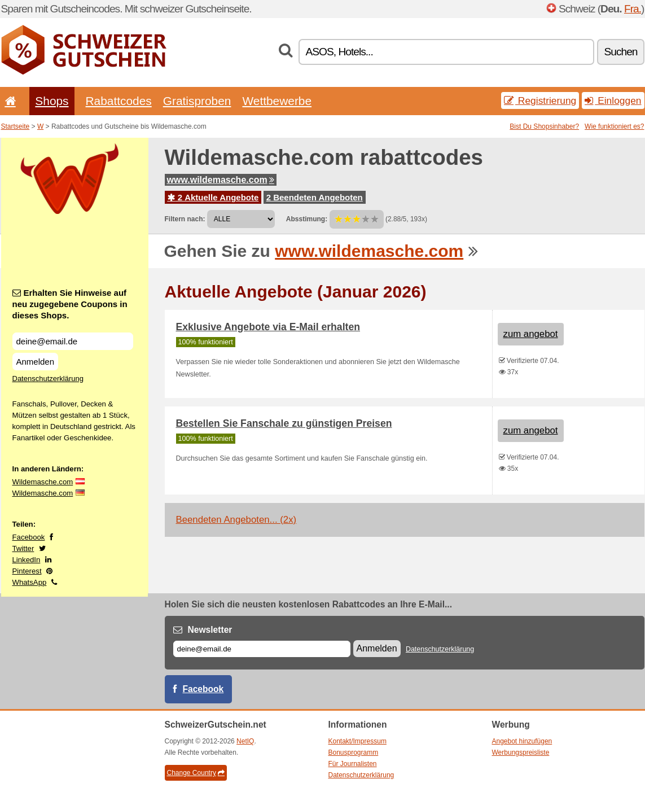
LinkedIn (26, 559)
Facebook (28, 537)
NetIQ (245, 741)
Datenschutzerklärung (48, 378)
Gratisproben (197, 100)
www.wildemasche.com (220, 180)
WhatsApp (29, 582)
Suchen (620, 52)
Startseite (15, 126)
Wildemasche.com (42, 482)
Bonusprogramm (353, 752)
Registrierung (540, 100)
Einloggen (613, 100)
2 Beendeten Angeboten (314, 197)
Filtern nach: (185, 219)
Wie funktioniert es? (614, 126)
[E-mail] (261, 649)
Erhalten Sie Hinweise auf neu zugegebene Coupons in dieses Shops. (70, 304)
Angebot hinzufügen (522, 741)
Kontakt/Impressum (357, 741)
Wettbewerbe (276, 100)
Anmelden (35, 361)
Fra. (632, 9)
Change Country (196, 773)
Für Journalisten (352, 764)
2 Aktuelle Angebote (213, 197)
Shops (51, 100)
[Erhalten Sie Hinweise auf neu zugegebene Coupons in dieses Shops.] (72, 341)
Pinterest (27, 571)
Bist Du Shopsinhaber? (544, 126)
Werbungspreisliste (521, 752)
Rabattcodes (119, 100)
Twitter (23, 548)
